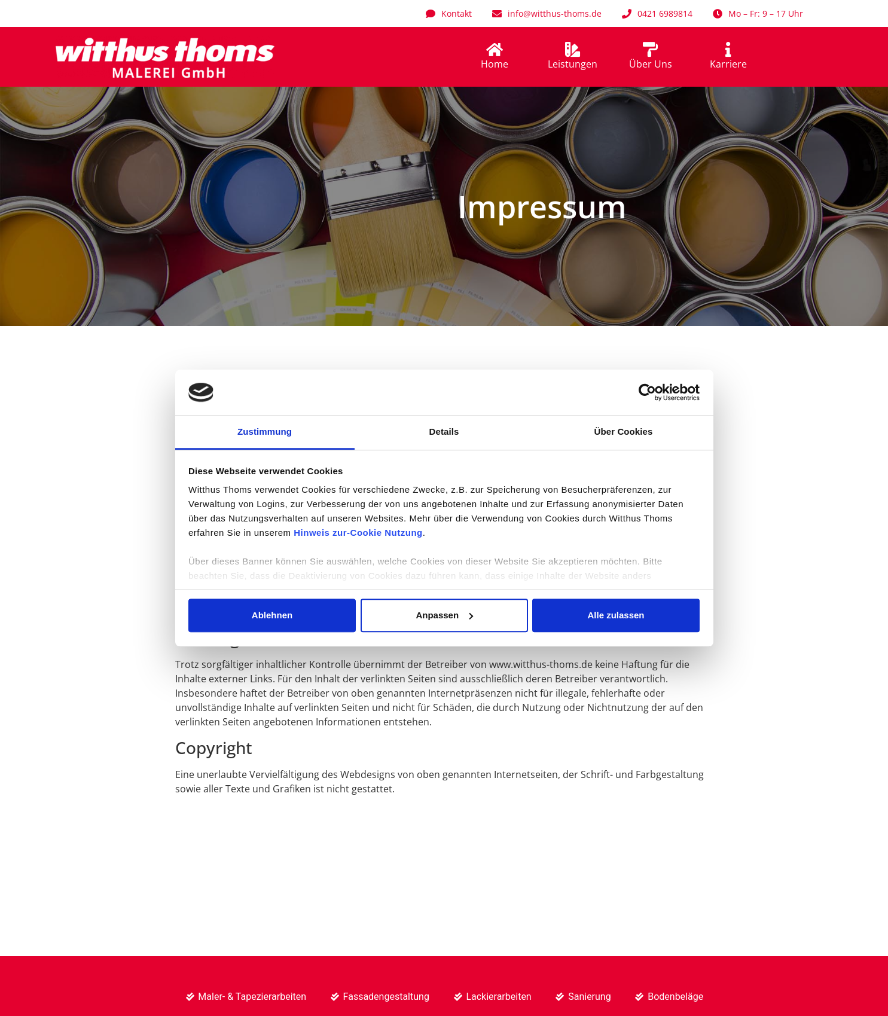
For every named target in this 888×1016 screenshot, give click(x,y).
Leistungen (572, 64)
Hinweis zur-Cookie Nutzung (358, 533)
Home (494, 64)
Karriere (728, 64)
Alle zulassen (615, 615)
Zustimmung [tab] (264, 432)
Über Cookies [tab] (623, 432)
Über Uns (650, 64)
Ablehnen (272, 615)
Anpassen (444, 615)
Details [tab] (444, 432)
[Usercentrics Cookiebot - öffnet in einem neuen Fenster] (647, 392)
